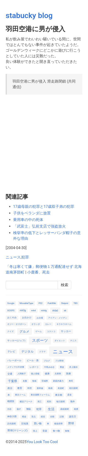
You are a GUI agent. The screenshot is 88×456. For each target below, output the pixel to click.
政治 (10, 388)
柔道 (69, 394)
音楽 (44, 430)
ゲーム (38, 331)
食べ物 (56, 430)
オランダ (35, 324)
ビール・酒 (32, 360)
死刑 (49, 401)
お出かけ (26, 317)
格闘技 (10, 401)
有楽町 (61, 388)
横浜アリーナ (26, 401)
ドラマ (42, 351)
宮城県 (45, 381)
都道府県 (58, 423)
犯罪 (25, 257)
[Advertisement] (44, 142)
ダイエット (59, 340)
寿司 (71, 381)
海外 (72, 401)
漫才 (19, 409)
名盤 (25, 381)
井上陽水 (73, 367)
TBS (75, 303)
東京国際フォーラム (40, 394)
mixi (55, 310)
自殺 (52, 416)
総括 (43, 416)
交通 (10, 373)
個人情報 (35, 373)
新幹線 (40, 388)
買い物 (38, 423)
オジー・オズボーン (16, 324)
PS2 (40, 303)
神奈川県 (12, 416)
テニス (73, 340)
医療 (68, 373)
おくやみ (12, 317)
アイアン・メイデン (57, 317)
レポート (34, 367)
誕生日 (72, 416)
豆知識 (24, 423)
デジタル (27, 351)
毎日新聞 (60, 401)
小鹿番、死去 (38, 272)
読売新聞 (11, 423)
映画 (50, 388)
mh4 (33, 310)
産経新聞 (64, 409)
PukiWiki (52, 303)
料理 (29, 388)
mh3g (23, 310)
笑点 (33, 416)
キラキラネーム (64, 324)
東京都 (58, 395)
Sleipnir (64, 303)
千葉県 (12, 381)
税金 (24, 416)
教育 (19, 388)
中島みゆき (49, 367)
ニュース (13, 257)
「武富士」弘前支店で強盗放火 (39, 226)
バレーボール (14, 360)
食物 (67, 430)
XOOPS (10, 310)
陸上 (35, 430)
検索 (64, 285)
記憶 (62, 416)
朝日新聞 (73, 388)
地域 (34, 381)
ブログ (47, 360)
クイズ (10, 331)
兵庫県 (58, 373)
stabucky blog (29, 15)
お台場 (40, 317)
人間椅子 (21, 373)
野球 (71, 423)
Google (10, 303)
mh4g (44, 310)
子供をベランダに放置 (32, 213)
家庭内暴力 (58, 381)
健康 (47, 373)
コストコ (51, 331)
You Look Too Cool (42, 442)
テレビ (11, 351)
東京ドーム (20, 394)
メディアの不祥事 (15, 367)
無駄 (28, 409)
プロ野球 (59, 360)
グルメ (24, 331)
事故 (62, 367)
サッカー (66, 331)
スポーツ (40, 340)
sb (65, 310)
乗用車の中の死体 (28, 219)
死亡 (40, 401)
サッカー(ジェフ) (16, 340)
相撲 (76, 409)
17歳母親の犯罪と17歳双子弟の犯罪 (43, 206)
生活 (51, 409)
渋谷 (9, 409)
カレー (48, 324)
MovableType (26, 303)
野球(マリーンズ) (17, 430)
